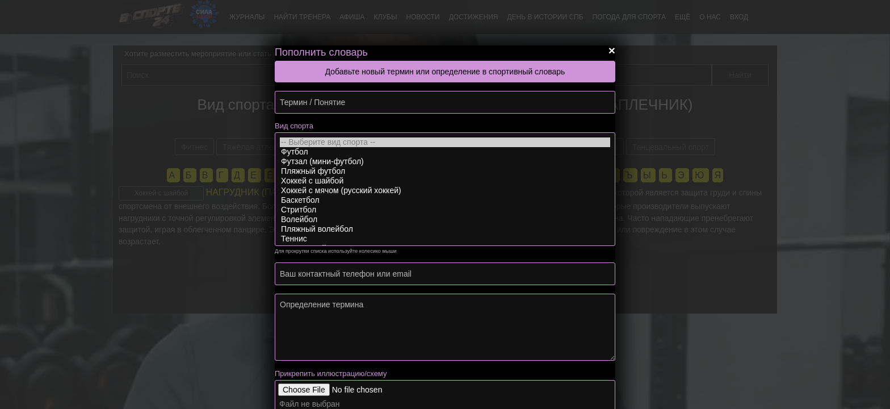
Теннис (445, 239)
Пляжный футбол (445, 171)
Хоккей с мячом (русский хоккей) (445, 190)
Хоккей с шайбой (445, 181)
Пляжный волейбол (445, 229)
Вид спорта (294, 126)
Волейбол (445, 219)
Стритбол (445, 210)
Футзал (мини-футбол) (445, 161)
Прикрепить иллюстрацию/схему (331, 373)
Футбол (445, 152)
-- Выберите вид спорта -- (445, 142)
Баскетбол (445, 200)
